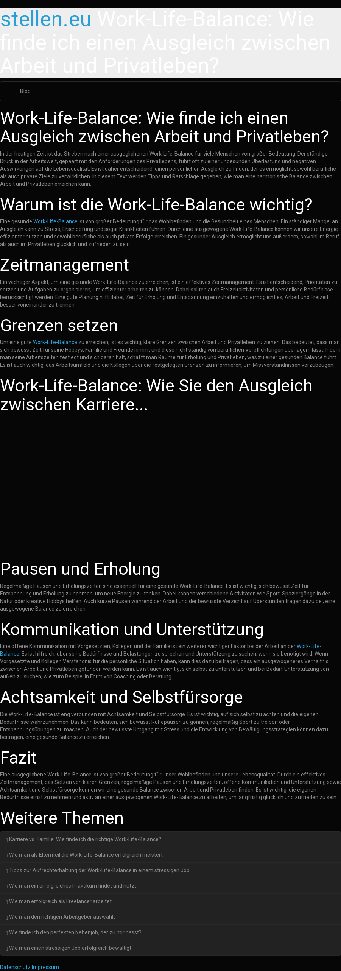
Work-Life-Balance (55, 221)
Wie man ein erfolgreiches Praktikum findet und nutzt (71, 886)
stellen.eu (46, 18)
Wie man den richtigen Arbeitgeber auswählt (60, 917)
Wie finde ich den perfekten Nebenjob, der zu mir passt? (74, 932)
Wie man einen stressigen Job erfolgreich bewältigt (68, 948)
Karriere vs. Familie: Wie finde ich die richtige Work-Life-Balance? (83, 839)
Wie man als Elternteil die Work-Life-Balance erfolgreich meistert (84, 855)
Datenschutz (15, 967)
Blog (25, 91)
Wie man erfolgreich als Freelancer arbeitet (59, 901)
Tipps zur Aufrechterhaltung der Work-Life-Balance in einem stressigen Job (98, 870)
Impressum (45, 967)
